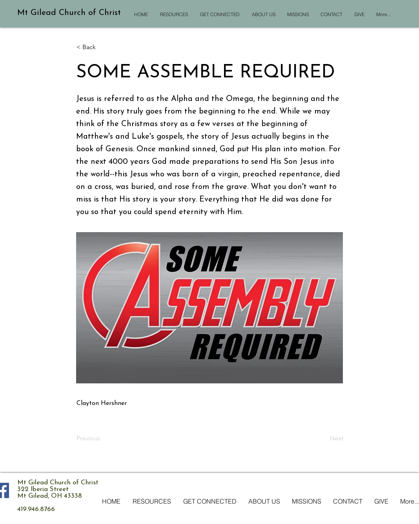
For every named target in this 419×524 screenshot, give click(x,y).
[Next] (323, 438)
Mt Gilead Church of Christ (69, 13)
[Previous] (102, 438)
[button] (102, 47)
